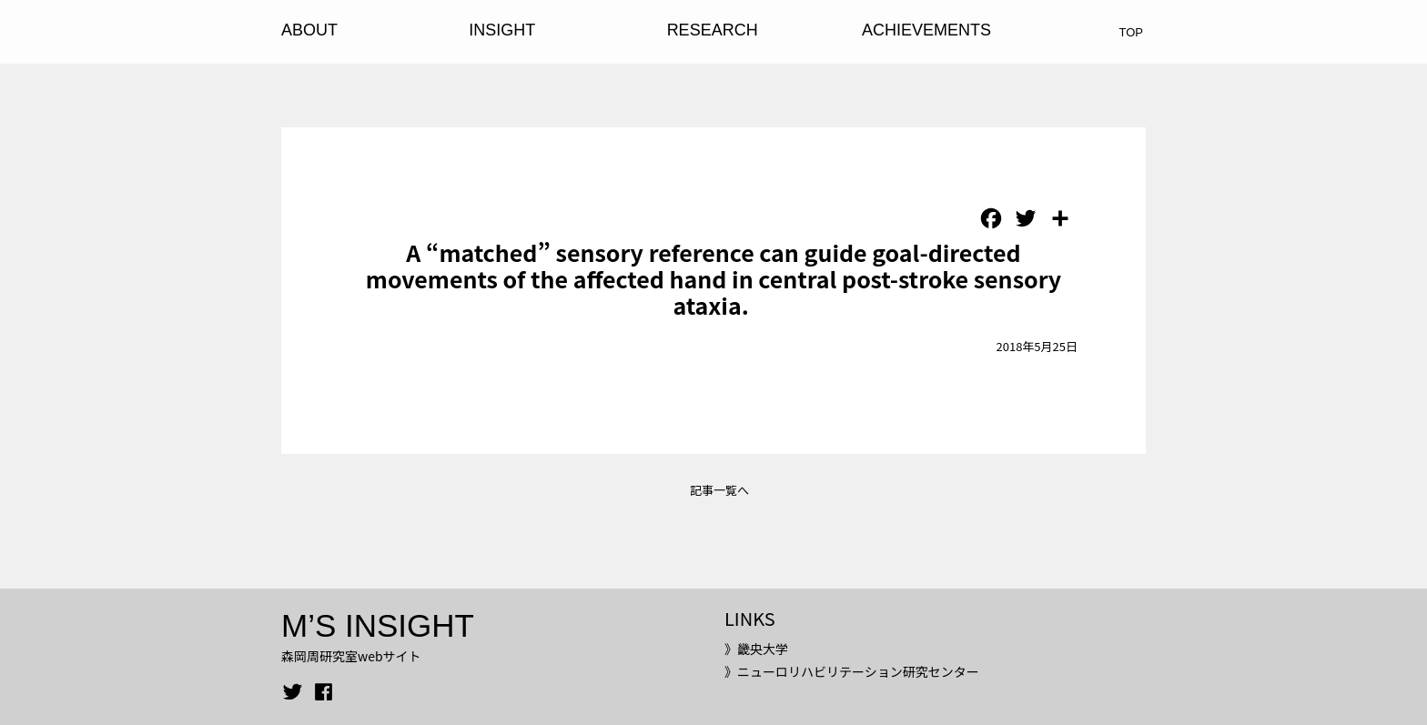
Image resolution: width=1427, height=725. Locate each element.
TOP (1131, 32)
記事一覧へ (719, 489)
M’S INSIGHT (377, 625)
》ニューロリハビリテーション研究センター (851, 671)
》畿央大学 (756, 648)
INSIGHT (502, 30)
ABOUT (309, 30)
